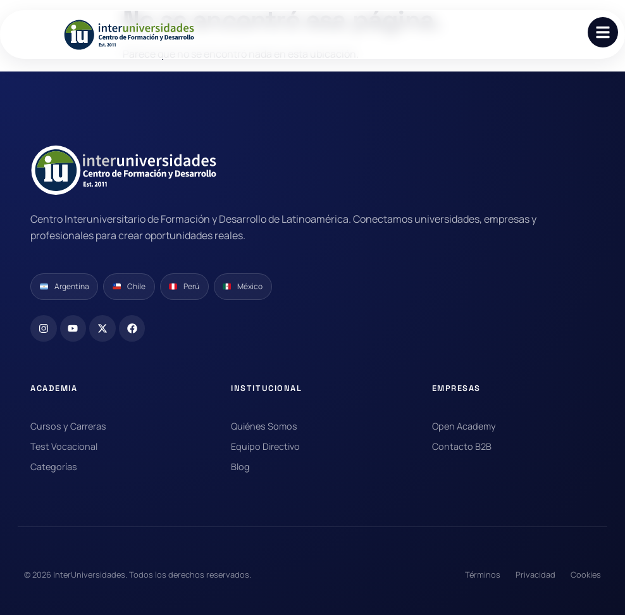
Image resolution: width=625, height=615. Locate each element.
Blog (240, 467)
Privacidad (535, 574)
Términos (482, 574)
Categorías (53, 467)
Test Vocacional (63, 446)
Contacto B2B (462, 446)
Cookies (586, 574)
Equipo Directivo (265, 446)
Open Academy (464, 426)
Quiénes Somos (264, 426)
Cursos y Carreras (68, 426)
